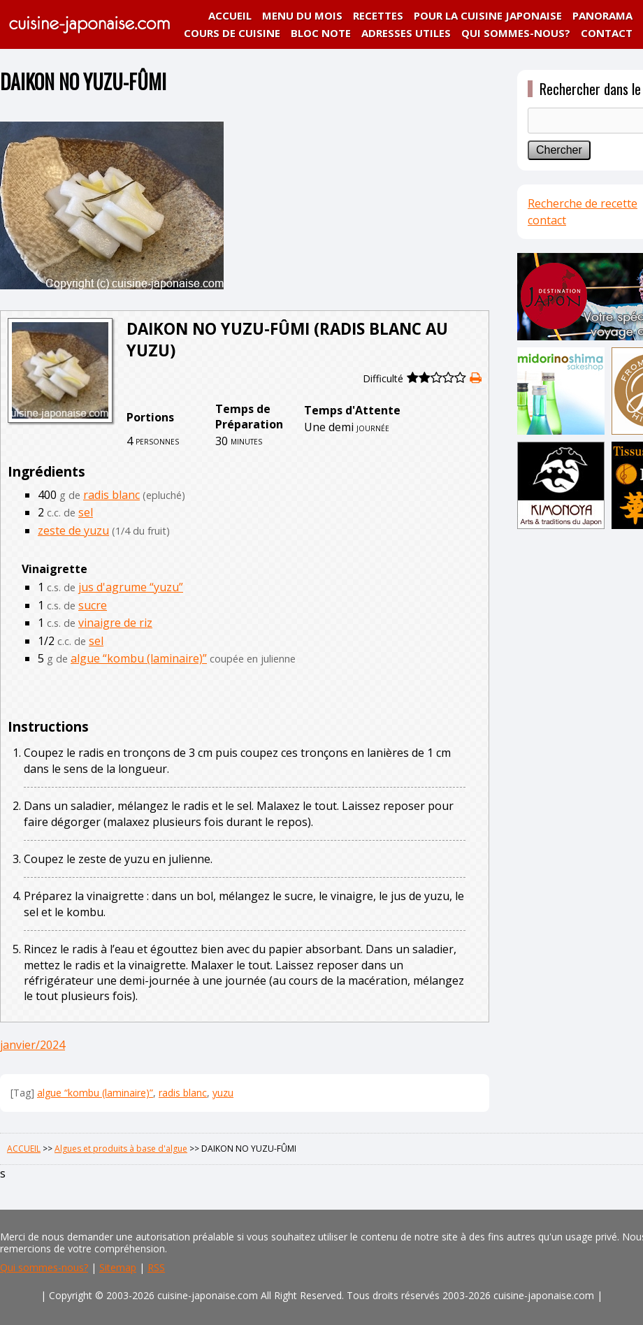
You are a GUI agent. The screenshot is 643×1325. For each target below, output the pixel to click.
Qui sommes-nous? (44, 1267)
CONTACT (607, 33)
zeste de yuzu (73, 530)
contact (547, 220)
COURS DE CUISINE (232, 33)
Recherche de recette (582, 203)
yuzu (222, 1092)
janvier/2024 (32, 1044)
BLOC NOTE (321, 33)
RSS (156, 1267)
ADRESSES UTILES (406, 33)
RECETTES (378, 15)
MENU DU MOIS (302, 15)
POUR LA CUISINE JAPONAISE (488, 15)
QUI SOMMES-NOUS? (515, 33)
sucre (92, 605)
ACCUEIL (230, 15)
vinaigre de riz (115, 622)
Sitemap (117, 1267)
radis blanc (111, 494)
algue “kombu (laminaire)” (139, 658)
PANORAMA (602, 15)
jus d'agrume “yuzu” (130, 587)
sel (85, 512)
